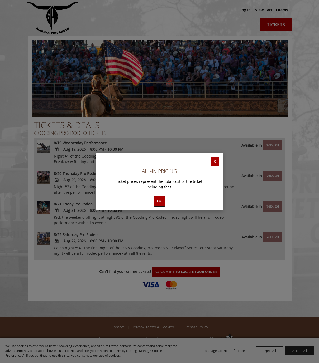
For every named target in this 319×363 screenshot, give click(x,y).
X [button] (215, 161)
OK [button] (159, 201)
